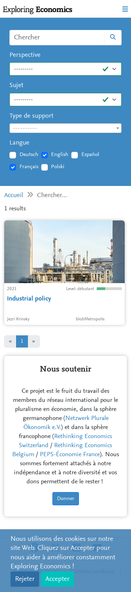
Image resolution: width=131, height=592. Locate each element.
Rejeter (25, 579)
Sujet (16, 85)
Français (29, 167)
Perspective (25, 55)
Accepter (57, 579)
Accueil (13, 195)
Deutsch (29, 154)
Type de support (31, 116)
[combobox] (65, 128)
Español (90, 154)
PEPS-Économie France (70, 455)
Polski (57, 167)
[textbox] (65, 128)
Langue (19, 143)
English (59, 154)
